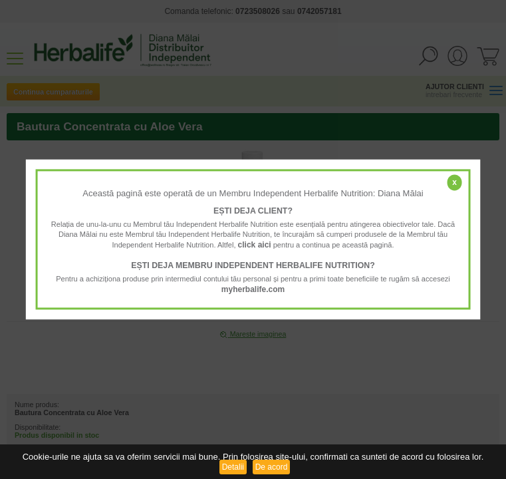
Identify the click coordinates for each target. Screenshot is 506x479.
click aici (254, 244)
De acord (271, 467)
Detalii (233, 467)
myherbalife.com (253, 289)
